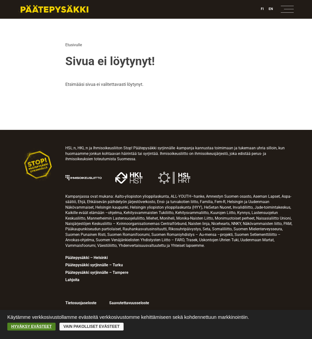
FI (262, 9)
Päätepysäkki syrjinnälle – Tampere (96, 272)
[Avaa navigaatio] (287, 9)
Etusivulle (73, 45)
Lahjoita (72, 279)
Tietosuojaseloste (81, 303)
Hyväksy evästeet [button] (31, 326)
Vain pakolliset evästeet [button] (91, 326)
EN (271, 9)
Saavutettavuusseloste (129, 303)
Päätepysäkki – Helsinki (86, 257)
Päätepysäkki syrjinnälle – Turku (94, 265)
